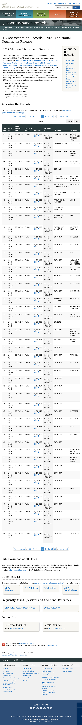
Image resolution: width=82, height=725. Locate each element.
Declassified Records (49, 679)
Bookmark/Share (64, 3)
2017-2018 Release (70, 589)
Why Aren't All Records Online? (49, 687)
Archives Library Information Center (9, 688)
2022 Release (31, 588)
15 (30, 117)
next (62, 117)
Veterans (25, 680)
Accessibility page (53, 645)
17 (36, 117)
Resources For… (29, 665)
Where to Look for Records (48, 683)
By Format (6, 671)
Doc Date (37, 130)
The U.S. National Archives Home (20, 5)
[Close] (79, 705)
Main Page (70, 60)
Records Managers (29, 678)
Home (5, 27)
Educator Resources (41, 14)
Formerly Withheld (28, 129)
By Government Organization (8, 674)
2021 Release (51, 588)
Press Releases (52, 607)
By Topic (5, 668)
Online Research (10, 665)
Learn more (63, 721)
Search (76, 7)
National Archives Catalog (11, 678)
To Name (73, 130)
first (15, 117)
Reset (77, 121)
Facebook (30, 708)
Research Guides (49, 665)
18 (39, 117)
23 (55, 117)
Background (70, 63)
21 (49, 117)
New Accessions (67, 671)
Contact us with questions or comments (14, 655)
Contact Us (76, 3)
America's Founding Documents (74, 14)
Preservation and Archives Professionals (31, 674)
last (66, 117)
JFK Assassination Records (33, 27)
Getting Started (47, 668)
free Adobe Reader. (26, 644)
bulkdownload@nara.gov (17, 570)
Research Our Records (8, 14)
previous (22, 117)
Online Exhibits (7, 691)
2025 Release (9, 589)
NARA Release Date (18, 128)
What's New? (67, 665)
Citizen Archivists (51, 3)
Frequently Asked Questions (20, 607)
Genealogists (27, 668)
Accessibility (23, 716)
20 (46, 117)
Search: (40, 121)
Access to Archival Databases (9, 684)
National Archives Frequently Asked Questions (47, 672)
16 (33, 117)
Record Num (10, 129)
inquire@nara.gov (16, 628)
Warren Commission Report (70, 68)
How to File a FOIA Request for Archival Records (48, 692)
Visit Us (57, 14)
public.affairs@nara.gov (57, 628)
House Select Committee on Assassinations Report (71, 76)
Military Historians (28, 671)
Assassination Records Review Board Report (71, 85)
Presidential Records (9, 680)
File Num (57, 130)
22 (52, 117)
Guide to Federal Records (50, 677)
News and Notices (68, 668)
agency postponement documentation (48, 583)
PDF (35, 136)
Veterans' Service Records (24, 14)
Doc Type (47, 129)
